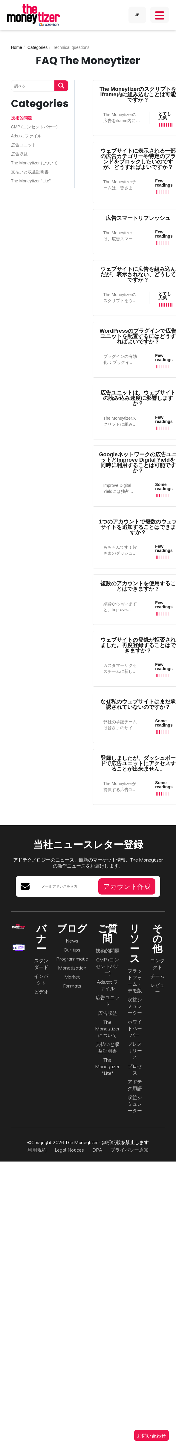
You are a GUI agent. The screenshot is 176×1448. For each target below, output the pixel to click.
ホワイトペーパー (135, 1028)
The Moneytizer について (34, 163)
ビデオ (41, 992)
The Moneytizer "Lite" (31, 181)
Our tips (72, 950)
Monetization (72, 968)
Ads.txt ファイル (26, 136)
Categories (37, 47)
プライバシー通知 (129, 1150)
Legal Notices (69, 1150)
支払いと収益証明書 (30, 172)
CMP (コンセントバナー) (34, 127)
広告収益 (19, 154)
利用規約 (37, 1150)
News (72, 941)
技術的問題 (21, 118)
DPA (97, 1150)
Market (72, 977)
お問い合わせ (151, 1435)
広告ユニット (23, 145)
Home (16, 47)
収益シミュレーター (135, 1006)
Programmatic (72, 959)
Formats (72, 986)
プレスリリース (135, 1050)
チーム (157, 976)
